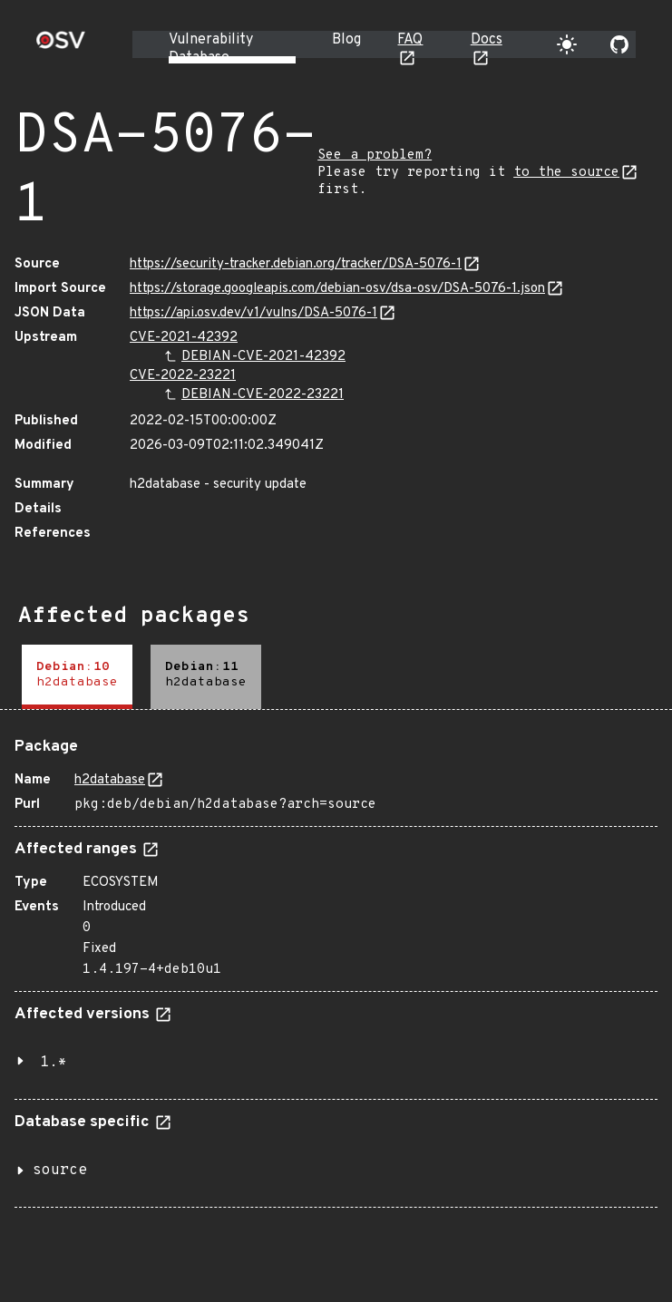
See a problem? (374, 155)
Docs (486, 40)
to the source (566, 172)
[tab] (77, 677)
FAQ (410, 40)
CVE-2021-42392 (184, 337)
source (60, 1170)
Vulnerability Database (211, 49)
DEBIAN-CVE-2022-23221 (262, 394)
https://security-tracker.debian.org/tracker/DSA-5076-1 (296, 264)
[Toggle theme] (567, 44)
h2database (109, 780)
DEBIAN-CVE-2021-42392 (263, 356)
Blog (346, 40)
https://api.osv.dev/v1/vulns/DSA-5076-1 (253, 313)
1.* (53, 1063)
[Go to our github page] (619, 44)
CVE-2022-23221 (183, 375)
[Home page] (60, 45)
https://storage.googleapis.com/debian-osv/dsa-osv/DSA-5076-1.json (337, 288)
